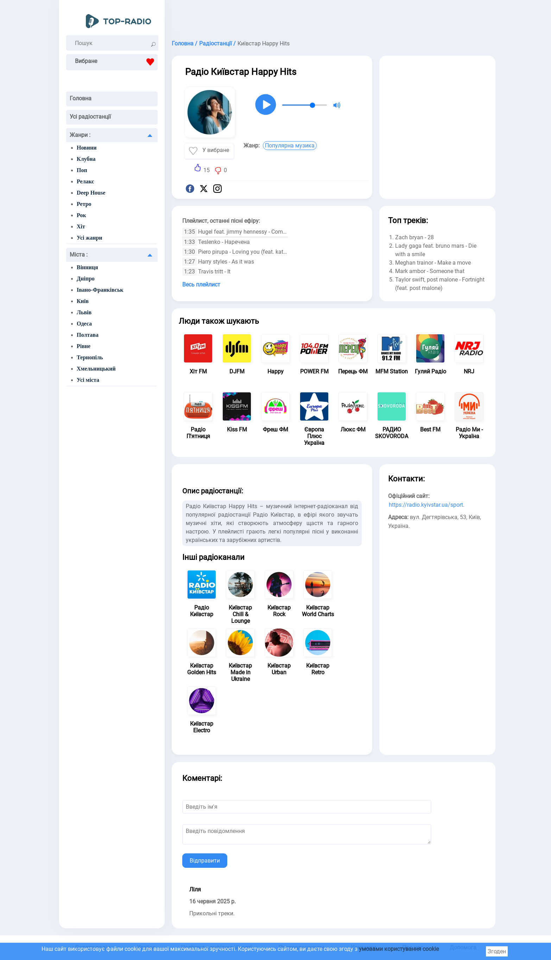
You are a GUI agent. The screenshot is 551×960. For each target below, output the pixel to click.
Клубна (86, 159)
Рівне (83, 346)
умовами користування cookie (399, 949)
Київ (83, 301)
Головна (80, 98)
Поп (82, 170)
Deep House (91, 193)
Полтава (88, 335)
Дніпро (86, 279)
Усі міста (88, 380)
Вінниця (87, 267)
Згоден (497, 951)
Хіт (81, 226)
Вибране (116, 62)
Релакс (85, 181)
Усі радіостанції (90, 116)
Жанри (80, 135)
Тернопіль (90, 357)
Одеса (84, 324)
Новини (86, 148)
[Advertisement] (333, 17)
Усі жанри (89, 238)
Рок (81, 215)
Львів (84, 312)
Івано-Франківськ (100, 290)
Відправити (205, 860)
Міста (79, 254)
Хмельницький (96, 369)
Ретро (84, 204)
